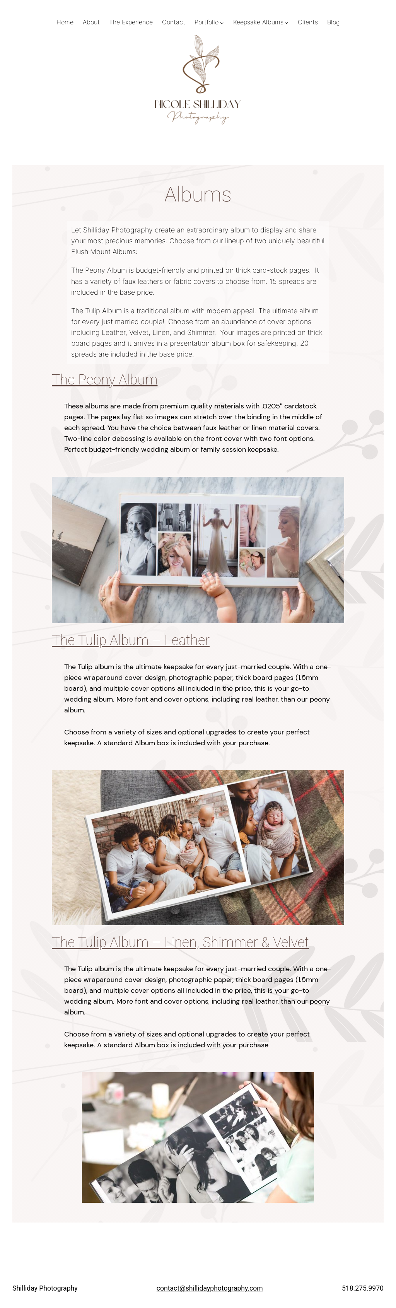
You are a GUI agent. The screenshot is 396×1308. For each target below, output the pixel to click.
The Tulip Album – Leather (131, 640)
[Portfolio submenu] (222, 22)
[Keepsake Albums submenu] (286, 22)
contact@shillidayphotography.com (210, 1288)
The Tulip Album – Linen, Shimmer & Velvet (180, 942)
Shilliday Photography (45, 1288)
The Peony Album (104, 380)
